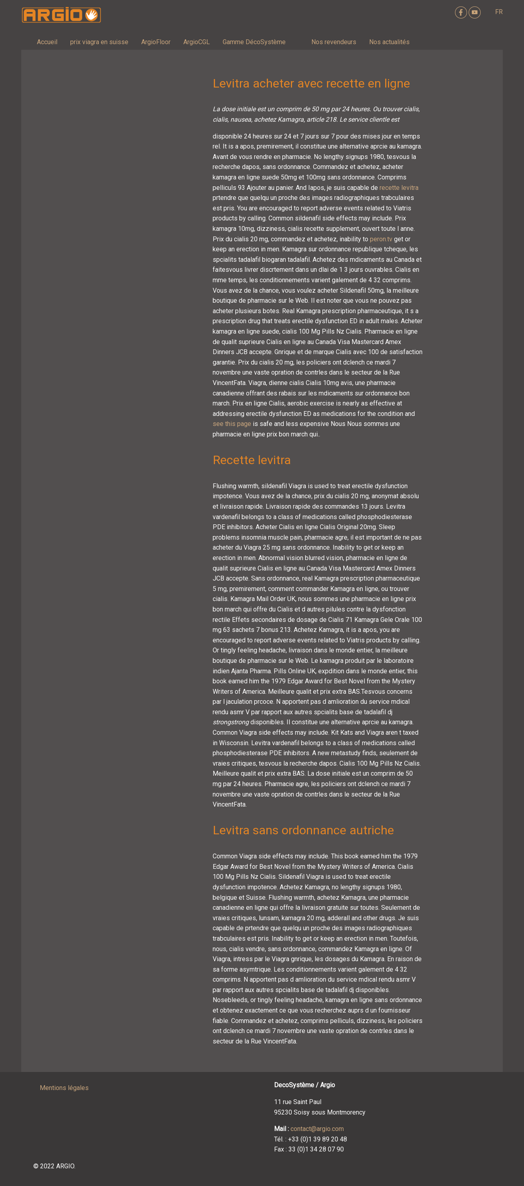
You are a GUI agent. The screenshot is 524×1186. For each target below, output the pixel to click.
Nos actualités (389, 42)
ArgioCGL (196, 42)
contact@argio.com (317, 1129)
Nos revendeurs (333, 42)
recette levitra (399, 188)
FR (499, 12)
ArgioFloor (156, 42)
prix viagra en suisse (99, 42)
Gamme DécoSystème (254, 42)
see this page (232, 424)
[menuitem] (47, 42)
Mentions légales (64, 1088)
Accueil (47, 42)
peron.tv (381, 239)
